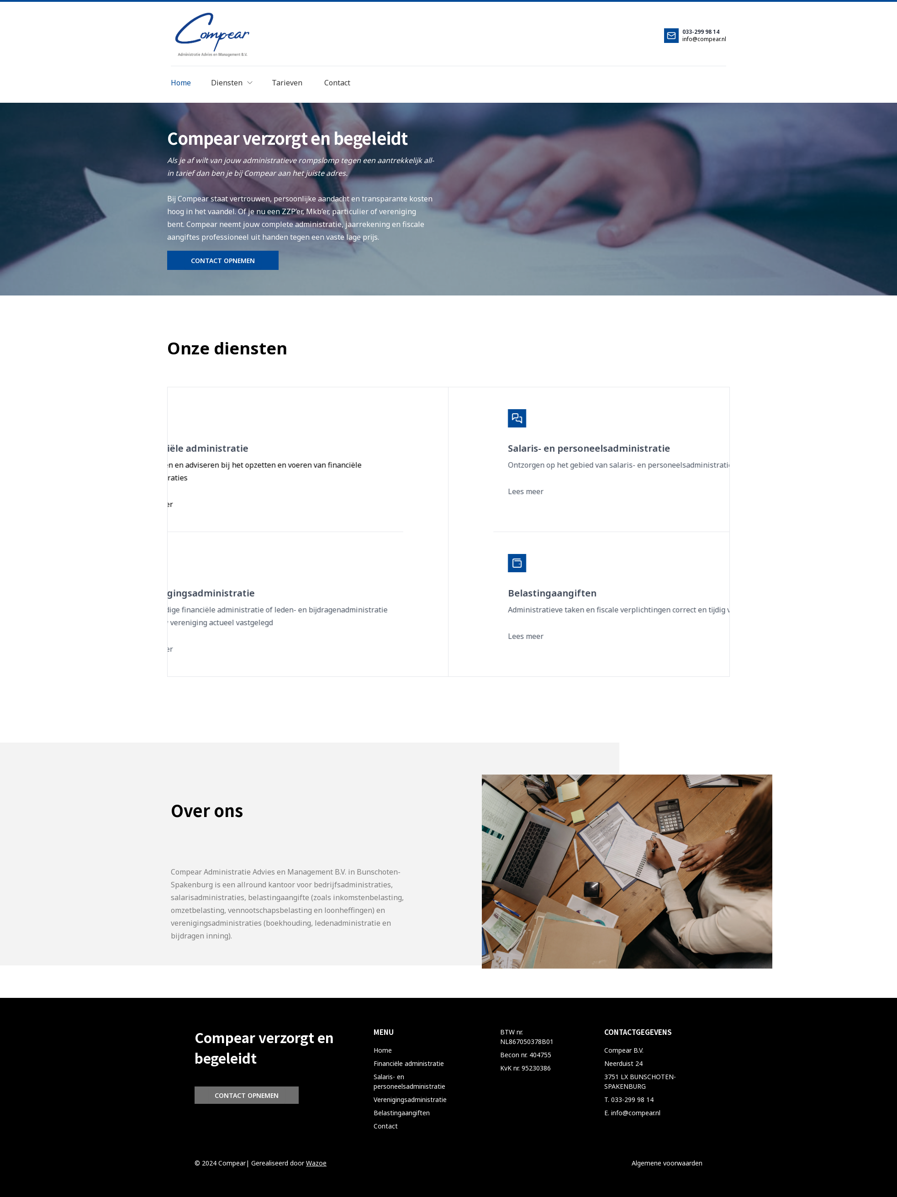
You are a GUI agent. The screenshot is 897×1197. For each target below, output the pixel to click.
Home (383, 1050)
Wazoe (316, 1163)
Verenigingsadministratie (410, 1099)
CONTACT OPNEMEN (223, 260)
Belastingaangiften (402, 1112)
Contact (386, 1126)
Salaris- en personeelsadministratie (409, 1081)
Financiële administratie (409, 1063)
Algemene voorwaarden (667, 1163)
